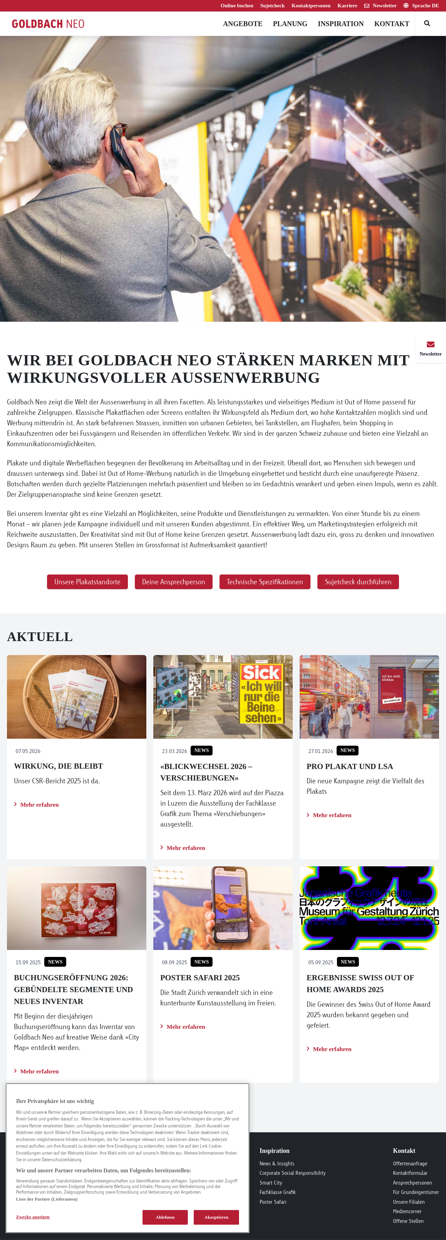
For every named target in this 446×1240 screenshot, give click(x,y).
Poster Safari (273, 1202)
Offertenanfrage (410, 1163)
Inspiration (341, 24)
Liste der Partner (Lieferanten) (46, 1199)
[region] (127, 1158)
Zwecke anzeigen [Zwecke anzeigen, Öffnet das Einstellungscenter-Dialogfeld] (32, 1216)
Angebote (242, 24)
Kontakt (391, 24)
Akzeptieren (216, 1217)
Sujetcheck (272, 5)
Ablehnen (165, 1217)
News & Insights (277, 1163)
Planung (290, 24)
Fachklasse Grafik (278, 1192)
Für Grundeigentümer (416, 1192)
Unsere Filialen (409, 1202)
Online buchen (237, 5)
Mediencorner (407, 1211)
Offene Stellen (408, 1221)
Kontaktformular (410, 1173)
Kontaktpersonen (311, 5)
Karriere (347, 5)
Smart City (271, 1182)
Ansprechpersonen (412, 1182)
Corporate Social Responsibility (293, 1173)
